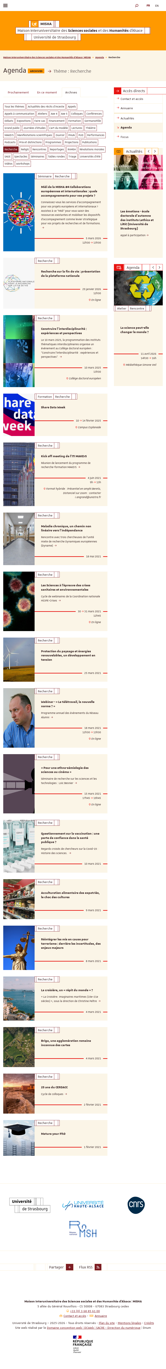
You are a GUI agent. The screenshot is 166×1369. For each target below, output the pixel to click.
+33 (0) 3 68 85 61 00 (85, 1311)
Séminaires (37, 156)
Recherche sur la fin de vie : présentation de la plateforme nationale (70, 274)
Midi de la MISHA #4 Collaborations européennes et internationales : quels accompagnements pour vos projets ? (69, 191)
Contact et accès (75, 1316)
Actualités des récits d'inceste (46, 106)
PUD (80, 135)
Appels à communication (19, 113)
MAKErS (9, 135)
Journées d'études (34, 128)
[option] (138, 206)
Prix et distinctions (30, 142)
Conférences (94, 113)
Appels (72, 106)
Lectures (77, 128)
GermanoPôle (93, 121)
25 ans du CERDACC (54, 1087)
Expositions (24, 121)
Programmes (53, 142)
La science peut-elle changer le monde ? (134, 330)
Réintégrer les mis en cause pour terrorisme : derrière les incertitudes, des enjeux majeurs (71, 944)
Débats (9, 121)
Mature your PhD (53, 1134)
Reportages (57, 149)
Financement (57, 121)
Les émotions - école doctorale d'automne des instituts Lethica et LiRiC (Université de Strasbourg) (137, 220)
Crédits (149, 1323)
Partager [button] (56, 1267)
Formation (74, 121)
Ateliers (42, 113)
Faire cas (39, 121)
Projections (71, 142)
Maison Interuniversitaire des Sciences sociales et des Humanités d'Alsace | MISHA (47, 57)
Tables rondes (56, 156)
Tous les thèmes (14, 106)
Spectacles (20, 156)
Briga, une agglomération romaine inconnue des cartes (66, 1043)
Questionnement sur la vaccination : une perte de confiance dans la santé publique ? (70, 838)
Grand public (12, 128)
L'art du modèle (58, 128)
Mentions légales (129, 1323)
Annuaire (101, 1316)
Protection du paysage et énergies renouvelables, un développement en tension (68, 655)
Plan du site (107, 1323)
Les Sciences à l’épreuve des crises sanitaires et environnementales (65, 588)
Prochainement (18, 92)
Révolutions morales (92, 149)
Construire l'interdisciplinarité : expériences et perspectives (64, 331)
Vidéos (9, 163)
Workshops (23, 163)
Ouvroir (60, 135)
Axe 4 (54, 113)
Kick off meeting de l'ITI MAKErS (64, 456)
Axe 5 (64, 113)
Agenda (99, 57)
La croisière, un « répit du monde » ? (67, 990)
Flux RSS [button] (86, 1267)
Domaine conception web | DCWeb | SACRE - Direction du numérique (93, 1328)
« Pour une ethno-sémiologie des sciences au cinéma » (65, 770)
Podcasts (10, 142)
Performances (95, 135)
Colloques (77, 113)
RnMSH (72, 149)
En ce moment (47, 92)
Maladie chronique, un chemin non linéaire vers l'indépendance (66, 528)
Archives (71, 92)
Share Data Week (53, 407)
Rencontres (39, 149)
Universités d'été (90, 156)
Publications (89, 142)
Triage (72, 156)
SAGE (8, 156)
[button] (136, 5)
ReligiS (25, 149)
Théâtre (91, 128)
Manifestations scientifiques (34, 135)
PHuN (71, 135)
